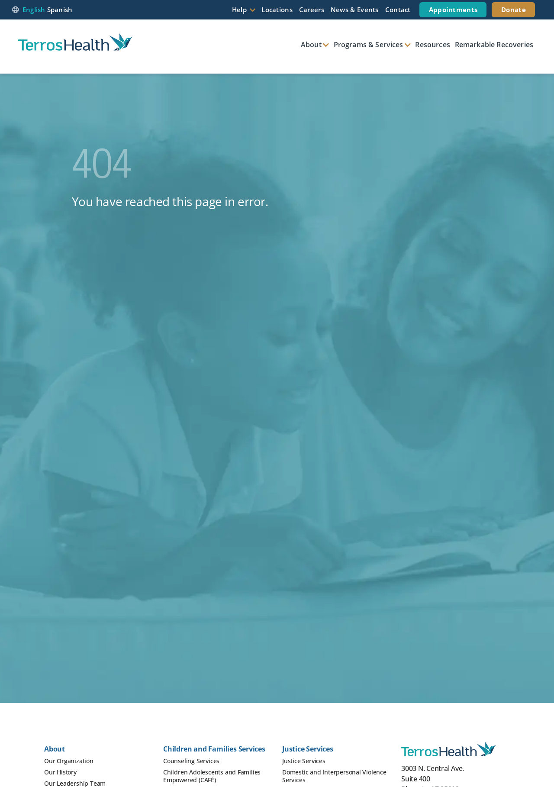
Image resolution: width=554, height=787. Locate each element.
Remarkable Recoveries (494, 44)
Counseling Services (191, 761)
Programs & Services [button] (368, 44)
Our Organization (68, 761)
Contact (398, 9)
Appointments (453, 9)
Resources (432, 44)
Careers (311, 9)
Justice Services (303, 761)
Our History (60, 772)
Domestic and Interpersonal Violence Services (334, 776)
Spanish (60, 9)
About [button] (311, 44)
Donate (513, 9)
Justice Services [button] (307, 749)
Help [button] (239, 9)
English (34, 9)
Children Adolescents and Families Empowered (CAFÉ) (212, 776)
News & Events (355, 9)
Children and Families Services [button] (214, 749)
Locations (277, 9)
